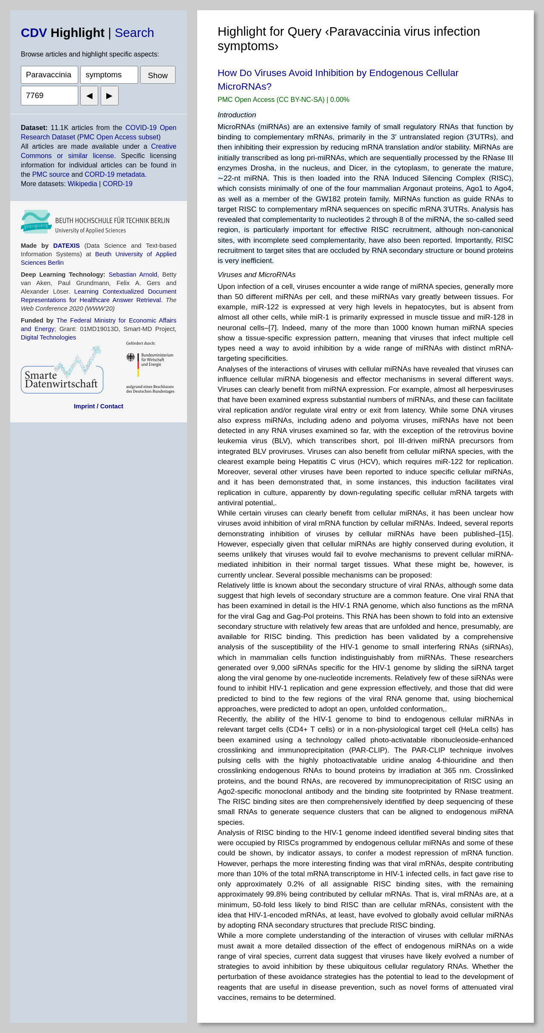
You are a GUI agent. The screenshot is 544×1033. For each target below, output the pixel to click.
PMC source (51, 174)
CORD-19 (118, 183)
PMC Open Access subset (119, 137)
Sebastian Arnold (133, 274)
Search (134, 32)
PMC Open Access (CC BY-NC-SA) (272, 99)
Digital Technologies (48, 337)
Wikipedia (82, 183)
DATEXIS (66, 245)
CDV (34, 32)
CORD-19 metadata (114, 174)
